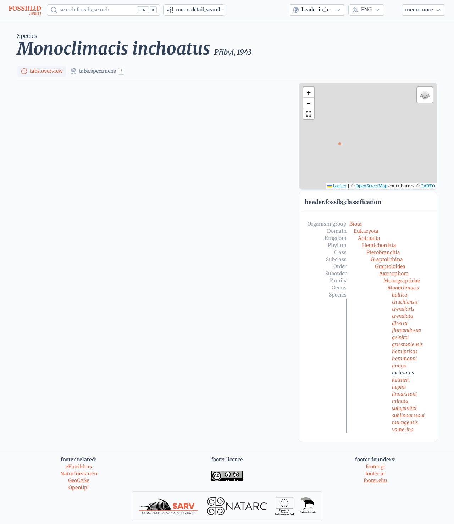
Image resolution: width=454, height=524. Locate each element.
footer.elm (375, 480)
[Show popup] (103, 10)
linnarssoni (404, 394)
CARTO (428, 185)
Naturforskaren (78, 474)
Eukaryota (366, 231)
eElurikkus (79, 466)
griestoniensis (407, 344)
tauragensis (405, 422)
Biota (355, 224)
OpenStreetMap (371, 185)
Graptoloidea (390, 266)
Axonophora (394, 273)
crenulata (402, 316)
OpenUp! (78, 487)
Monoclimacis (403, 287)
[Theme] (393, 10)
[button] (308, 92)
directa (400, 323)
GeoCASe (78, 480)
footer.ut (375, 474)
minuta (400, 401)
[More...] (423, 10)
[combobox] (317, 10)
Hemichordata (379, 245)
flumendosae (406, 330)
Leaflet (337, 185)
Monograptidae (401, 280)
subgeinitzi (404, 408)
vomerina (403, 429)
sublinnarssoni (408, 415)
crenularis (403, 309)
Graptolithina (387, 259)
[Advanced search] (194, 10)
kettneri (401, 380)
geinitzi (400, 337)
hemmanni (404, 358)
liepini (399, 387)
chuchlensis (405, 302)
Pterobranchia (383, 252)
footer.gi (375, 466)
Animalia (369, 238)
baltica (399, 295)
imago (399, 365)
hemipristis (404, 351)
